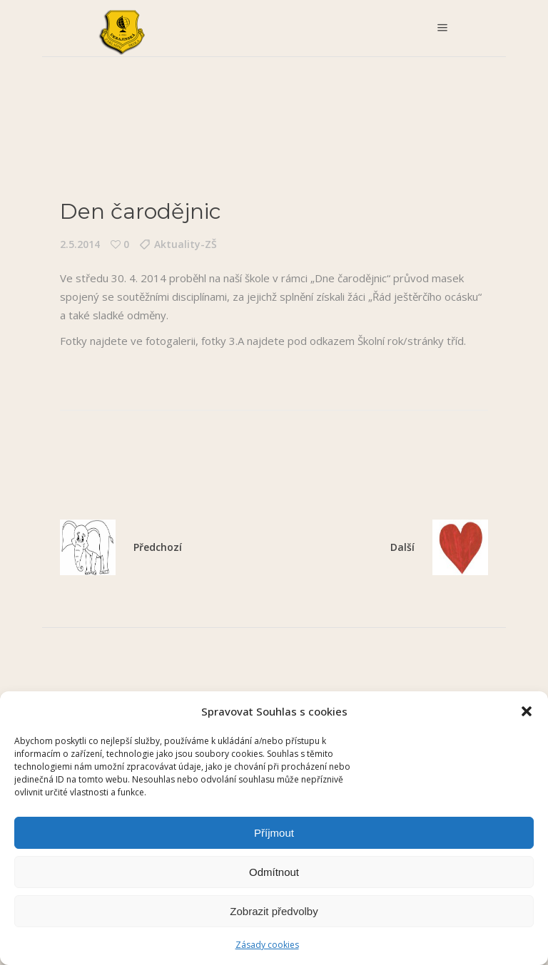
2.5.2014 (80, 244)
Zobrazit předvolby (274, 911)
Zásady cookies (267, 945)
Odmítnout (274, 872)
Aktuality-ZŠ (185, 244)
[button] (526, 711)
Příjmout (274, 833)
